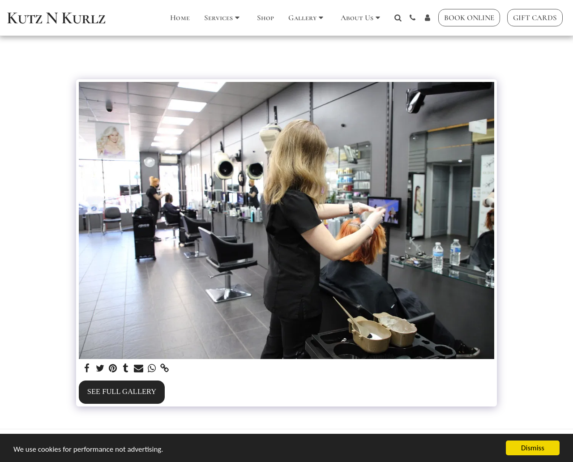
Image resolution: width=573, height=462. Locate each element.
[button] (223, 18)
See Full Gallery (121, 391)
